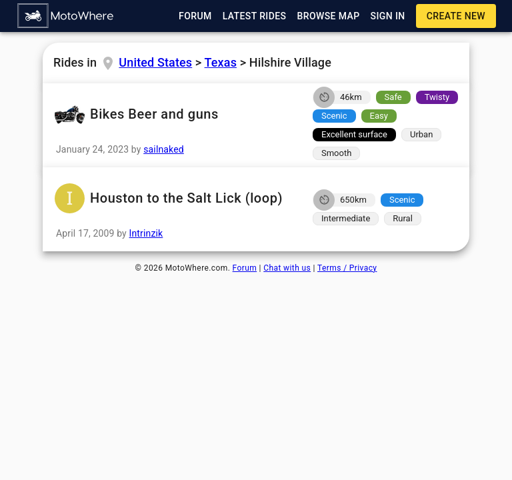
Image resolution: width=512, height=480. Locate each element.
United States (155, 62)
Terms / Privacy (347, 268)
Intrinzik (146, 233)
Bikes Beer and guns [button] (173, 114)
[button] (66, 16)
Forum (245, 268)
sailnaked (163, 149)
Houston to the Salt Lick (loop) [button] (173, 198)
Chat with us (287, 268)
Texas (221, 62)
